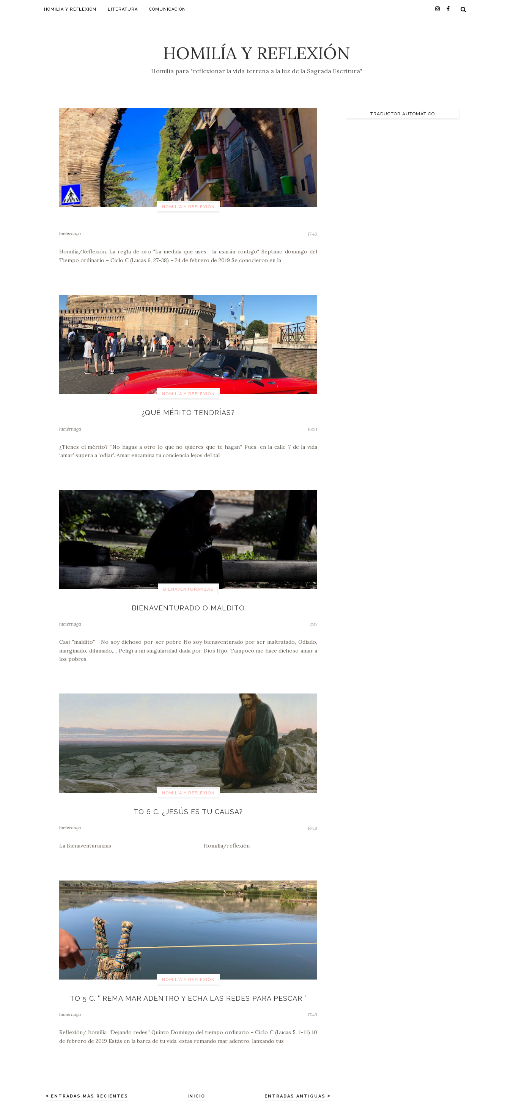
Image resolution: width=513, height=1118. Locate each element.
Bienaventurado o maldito (188, 608)
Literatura (123, 9)
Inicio (196, 1096)
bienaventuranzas (188, 589)
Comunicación (167, 9)
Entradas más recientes (88, 1096)
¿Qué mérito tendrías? (188, 413)
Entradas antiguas (295, 1096)
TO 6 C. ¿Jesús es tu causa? (188, 812)
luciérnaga (70, 233)
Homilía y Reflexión (256, 53)
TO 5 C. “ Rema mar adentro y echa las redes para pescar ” (188, 998)
